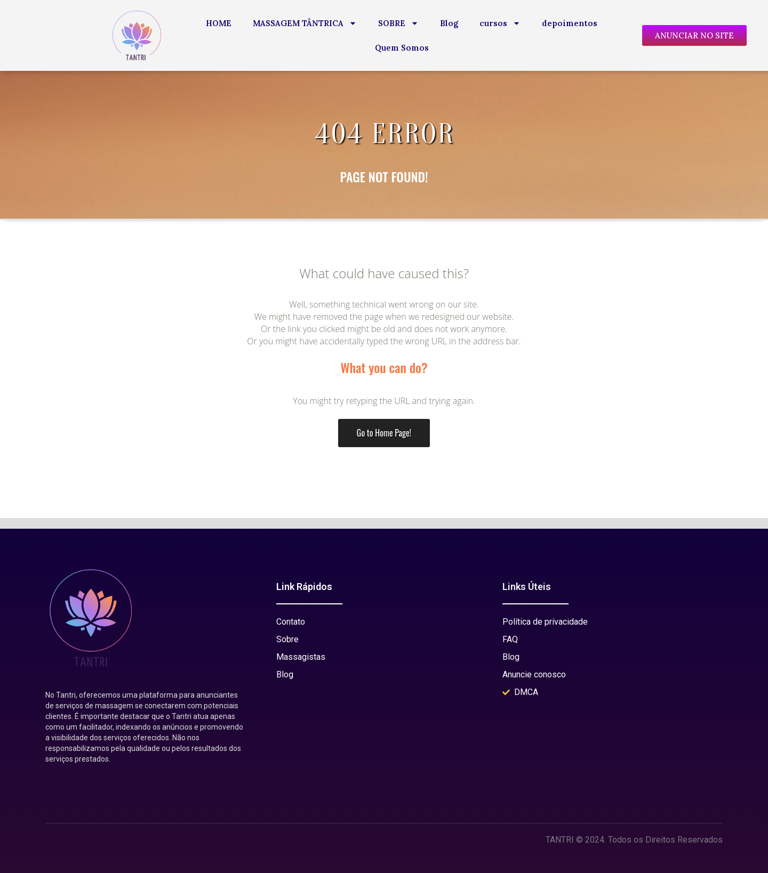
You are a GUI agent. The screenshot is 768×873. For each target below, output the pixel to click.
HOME (218, 23)
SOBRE (398, 23)
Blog (449, 23)
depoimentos (569, 23)
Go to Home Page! (384, 432)
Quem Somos (402, 48)
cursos (500, 23)
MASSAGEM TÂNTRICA (305, 23)
